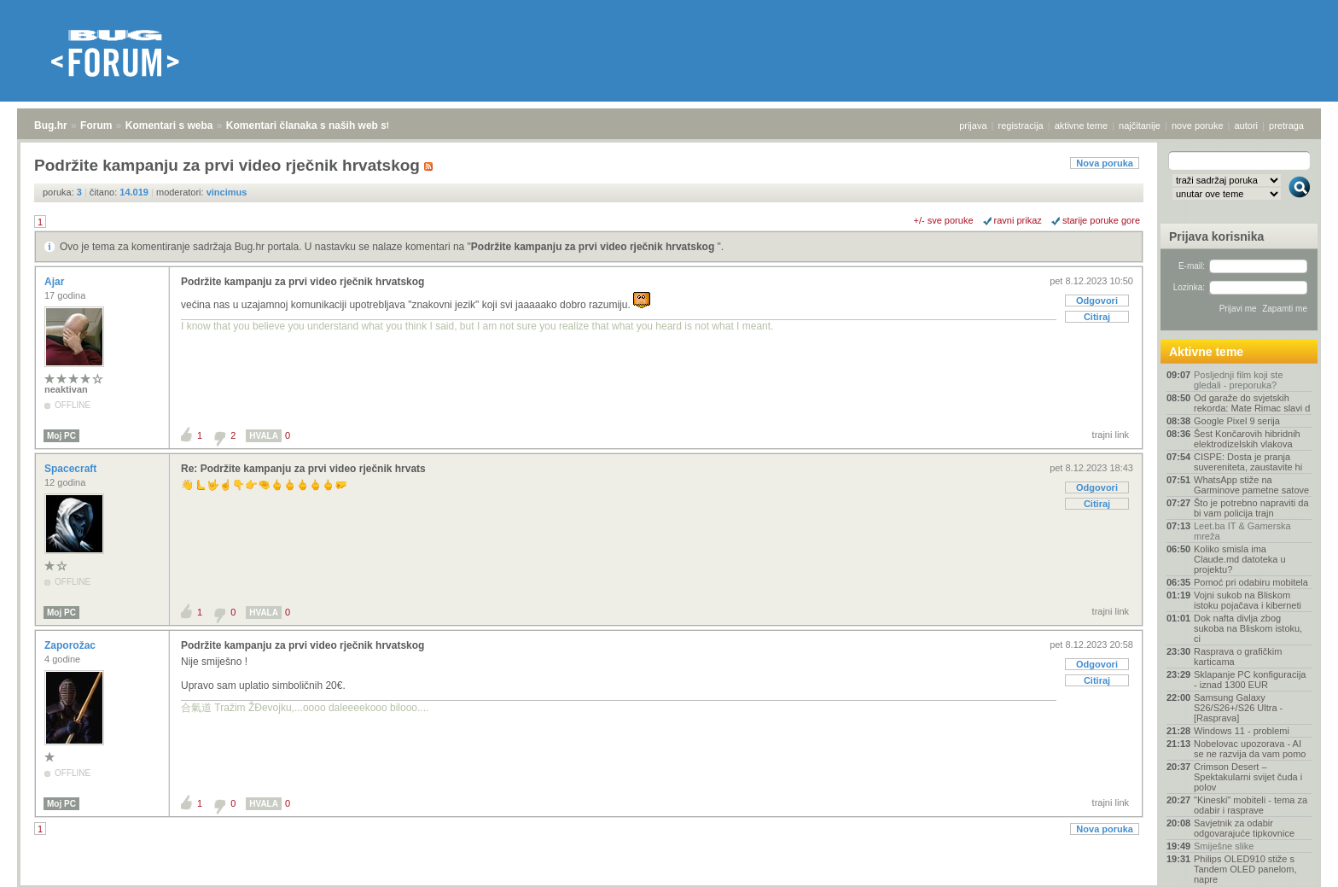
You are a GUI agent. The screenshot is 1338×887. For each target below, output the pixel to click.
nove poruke (1198, 125)
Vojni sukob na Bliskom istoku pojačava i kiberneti (1247, 600)
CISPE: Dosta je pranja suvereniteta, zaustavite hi (1248, 462)
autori (1247, 125)
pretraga (1286, 125)
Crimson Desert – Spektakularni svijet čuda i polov (1248, 777)
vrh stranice (1291, 862)
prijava (972, 125)
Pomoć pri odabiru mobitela (1251, 582)
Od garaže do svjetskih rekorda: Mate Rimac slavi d (1252, 403)
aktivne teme (1081, 125)
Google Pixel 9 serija (1237, 421)
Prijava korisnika (1216, 236)
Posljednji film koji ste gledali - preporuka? (1238, 380)
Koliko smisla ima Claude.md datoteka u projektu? (1240, 559)
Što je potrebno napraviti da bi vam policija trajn (1251, 508)
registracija (1021, 125)
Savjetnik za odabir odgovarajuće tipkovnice (1244, 828)
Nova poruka (1104, 163)
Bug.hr (50, 125)
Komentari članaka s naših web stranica (323, 125)
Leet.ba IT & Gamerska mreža (1242, 531)
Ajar (55, 282)
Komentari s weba (169, 125)
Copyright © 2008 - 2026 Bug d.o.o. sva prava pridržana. (669, 882)
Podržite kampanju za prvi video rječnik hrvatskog (594, 247)
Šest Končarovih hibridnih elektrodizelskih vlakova (1247, 439)
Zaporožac (71, 645)
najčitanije (1140, 125)
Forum (96, 125)
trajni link (1110, 434)
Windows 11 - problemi (1241, 731)
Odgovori (1097, 300)
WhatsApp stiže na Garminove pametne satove (1251, 485)
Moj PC (61, 436)
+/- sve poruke (944, 220)
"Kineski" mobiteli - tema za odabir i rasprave (1250, 805)
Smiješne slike (1224, 846)
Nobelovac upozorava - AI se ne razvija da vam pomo (1250, 748)
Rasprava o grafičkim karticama (1238, 656)
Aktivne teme (1206, 352)
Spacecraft (72, 469)
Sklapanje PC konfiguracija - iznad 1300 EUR (1250, 679)
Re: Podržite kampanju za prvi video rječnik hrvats (303, 469)
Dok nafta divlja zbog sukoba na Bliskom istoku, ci (1248, 628)
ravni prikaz (1018, 220)
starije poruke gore (1101, 220)
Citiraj (1097, 317)
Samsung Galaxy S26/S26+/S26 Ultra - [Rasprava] (1238, 707)
